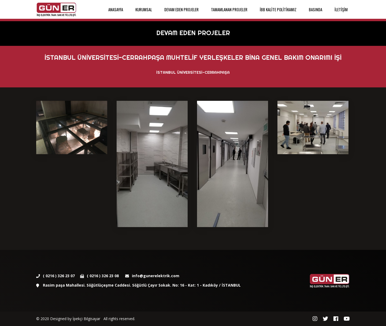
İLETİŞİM (341, 9)
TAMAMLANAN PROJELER (229, 9)
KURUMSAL (143, 9)
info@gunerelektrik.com (155, 275)
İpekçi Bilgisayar (86, 318)
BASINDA (315, 9)
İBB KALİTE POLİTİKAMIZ (278, 9)
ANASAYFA (115, 9)
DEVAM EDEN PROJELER (181, 9)
